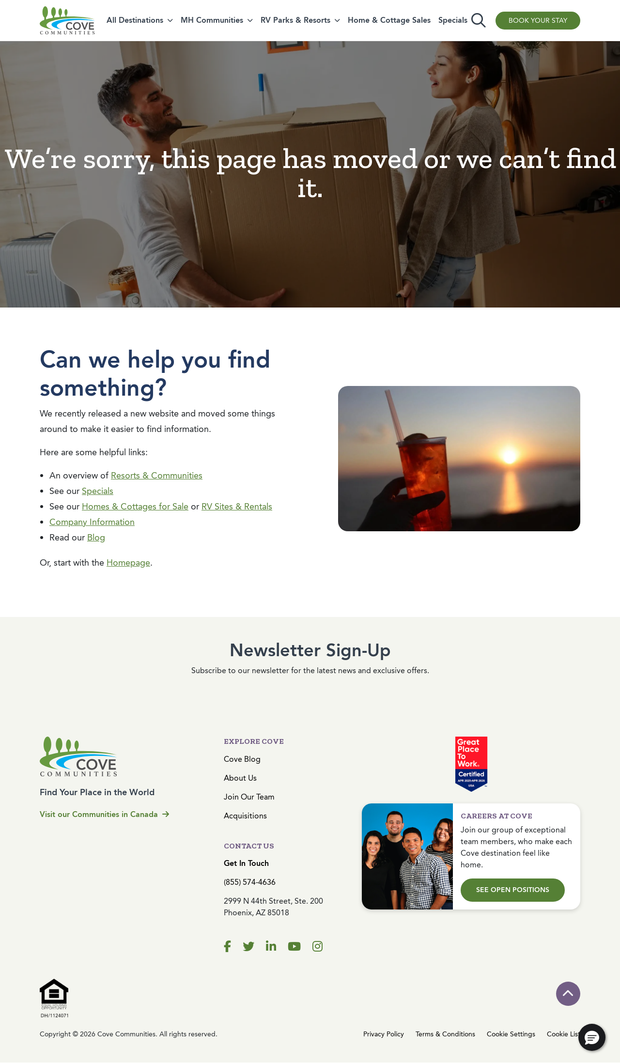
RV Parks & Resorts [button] (295, 20)
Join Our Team (249, 797)
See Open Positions (512, 889)
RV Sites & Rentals (237, 506)
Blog (96, 537)
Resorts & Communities (156, 475)
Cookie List (563, 1034)
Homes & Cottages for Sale (135, 506)
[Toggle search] (478, 20)
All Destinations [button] (135, 20)
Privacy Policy (383, 1034)
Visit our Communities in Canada (104, 814)
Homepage (128, 563)
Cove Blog (242, 759)
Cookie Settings (511, 1034)
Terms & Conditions (445, 1034)
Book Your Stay (538, 20)
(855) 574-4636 (250, 882)
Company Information (92, 522)
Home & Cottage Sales (389, 20)
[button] (591, 1037)
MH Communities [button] (212, 20)
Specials (452, 20)
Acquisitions (245, 816)
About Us (240, 778)
